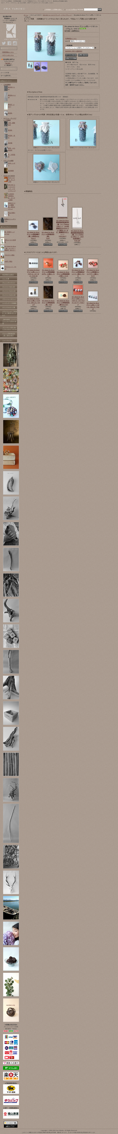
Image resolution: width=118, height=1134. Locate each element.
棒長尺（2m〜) (11, 106)
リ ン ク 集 (5, 278)
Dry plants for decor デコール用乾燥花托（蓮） (48, 303)
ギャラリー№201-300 (8, 295)
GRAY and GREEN (9, 176)
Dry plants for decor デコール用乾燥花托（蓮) (63, 303)
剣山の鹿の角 (11, 214)
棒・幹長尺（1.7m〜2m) (9, 233)
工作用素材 (7, 84)
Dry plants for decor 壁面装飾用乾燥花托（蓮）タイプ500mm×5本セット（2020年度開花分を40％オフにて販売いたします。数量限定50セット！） (62, 228)
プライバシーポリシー (9, 299)
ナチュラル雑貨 (8, 160)
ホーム (26, 15)
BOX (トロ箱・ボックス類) (11, 180)
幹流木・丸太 (11, 136)
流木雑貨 (11, 171)
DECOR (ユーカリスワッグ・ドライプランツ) (12, 188)
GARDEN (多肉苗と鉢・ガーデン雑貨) (11, 197)
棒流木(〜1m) (11, 88)
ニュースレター (7, 340)
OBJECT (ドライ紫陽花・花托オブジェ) (11, 206)
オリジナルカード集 (8, 307)
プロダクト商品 (9, 255)
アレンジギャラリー (8, 283)
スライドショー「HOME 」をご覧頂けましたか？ (9, 313)
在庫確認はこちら (71, 38)
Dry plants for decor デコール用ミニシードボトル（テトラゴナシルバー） (78, 301)
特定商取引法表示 (8, 274)
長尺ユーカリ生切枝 (10, 241)
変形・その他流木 (11, 149)
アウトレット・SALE (10, 268)
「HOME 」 (8, 63)
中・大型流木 (11, 155)
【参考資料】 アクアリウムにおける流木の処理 (9, 321)
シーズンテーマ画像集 (9, 303)
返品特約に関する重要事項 (73, 51)
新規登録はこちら (8, 52)
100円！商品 (8, 261)
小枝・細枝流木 (11, 124)
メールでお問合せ (71, 9)
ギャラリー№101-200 (8, 291)
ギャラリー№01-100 (8, 287)
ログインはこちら (8, 55)
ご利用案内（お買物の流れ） (53, 9)
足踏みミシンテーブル (10, 220)
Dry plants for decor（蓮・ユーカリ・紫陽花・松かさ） (10, 248)
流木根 (10, 143)
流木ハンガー (11, 164)
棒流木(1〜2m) (12, 96)
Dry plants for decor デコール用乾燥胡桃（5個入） (63, 274)
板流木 (10, 113)
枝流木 (10, 130)
